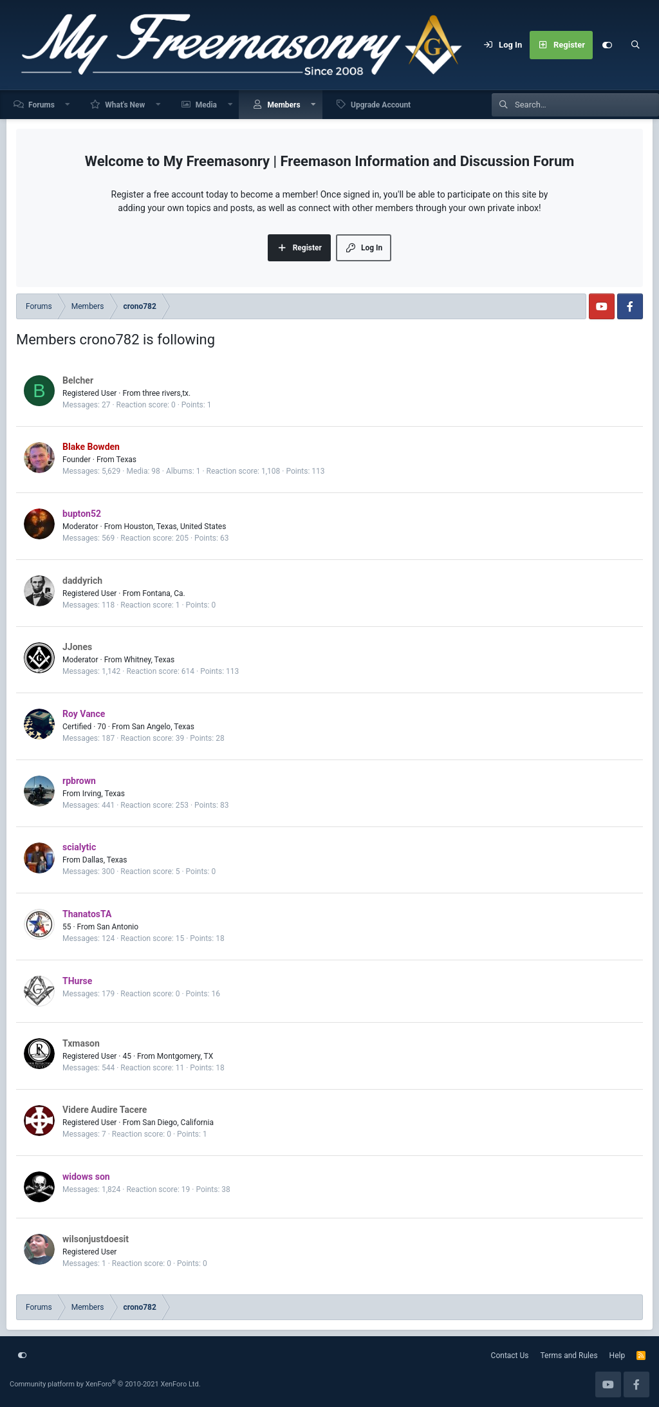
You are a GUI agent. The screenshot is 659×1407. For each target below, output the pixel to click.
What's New (125, 104)
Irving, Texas (103, 793)
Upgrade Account (381, 104)
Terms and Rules (569, 1355)
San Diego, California (178, 1122)
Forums (41, 104)
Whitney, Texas (149, 659)
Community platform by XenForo (105, 1384)
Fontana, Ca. (163, 593)
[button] (68, 104)
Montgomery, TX (185, 1056)
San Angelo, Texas (163, 726)
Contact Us (510, 1355)
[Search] (635, 45)
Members (283, 104)
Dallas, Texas (104, 859)
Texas (126, 459)
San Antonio (117, 926)
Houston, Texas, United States (175, 526)
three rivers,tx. (166, 393)
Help (617, 1355)
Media (206, 104)
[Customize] (607, 45)
